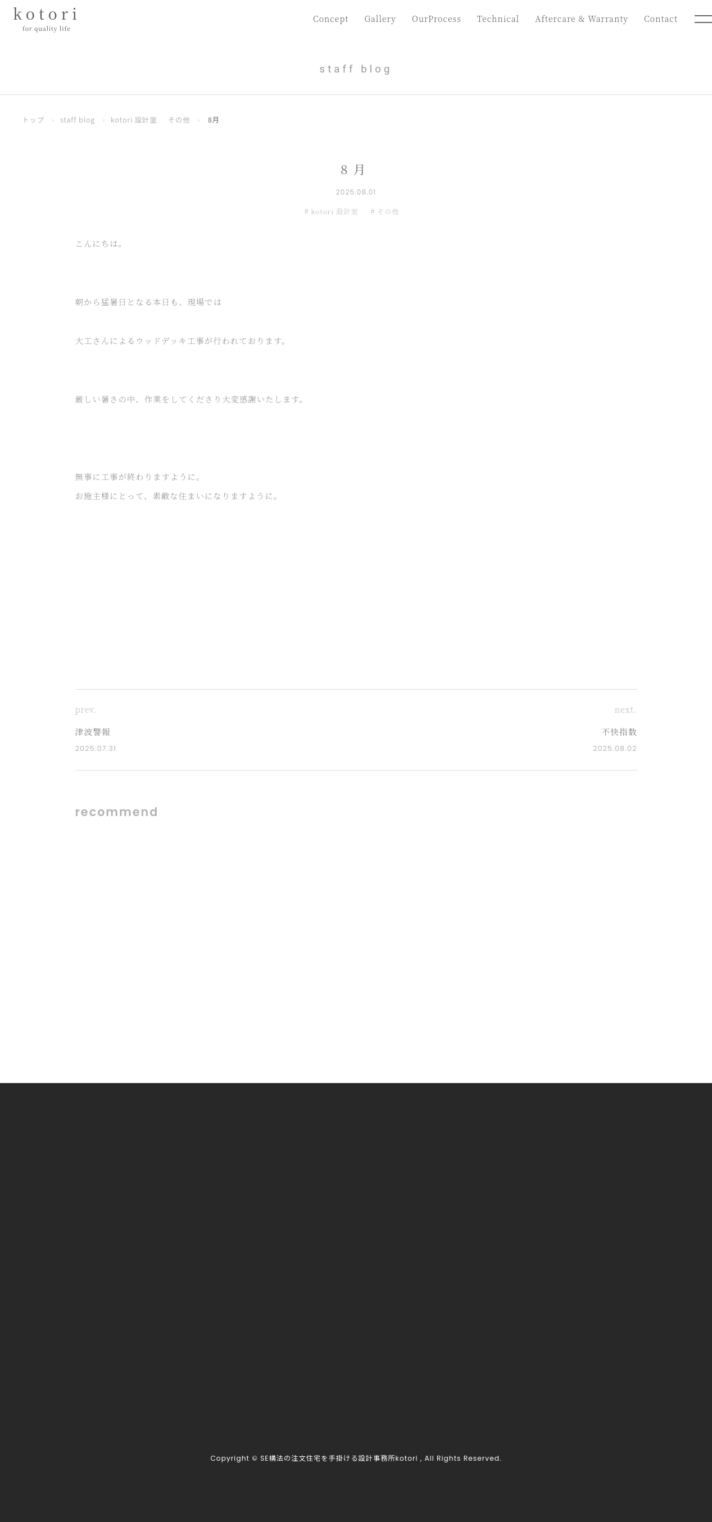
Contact (660, 19)
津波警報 (93, 731)
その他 (180, 120)
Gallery (377, 19)
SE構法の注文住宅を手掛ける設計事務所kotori (339, 1459)
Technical (496, 19)
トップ (33, 120)
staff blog (78, 120)
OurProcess (434, 19)
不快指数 (619, 731)
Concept (326, 19)
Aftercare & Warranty (581, 19)
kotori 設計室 (134, 120)
